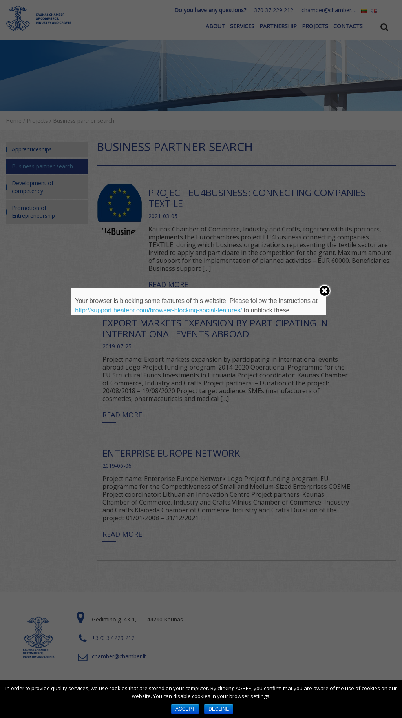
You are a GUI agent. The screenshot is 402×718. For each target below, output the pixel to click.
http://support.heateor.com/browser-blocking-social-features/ (158, 310)
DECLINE (218, 709)
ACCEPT (185, 709)
